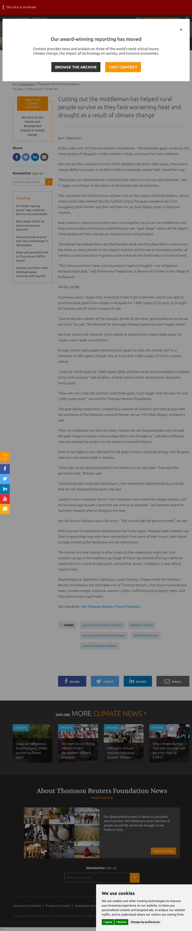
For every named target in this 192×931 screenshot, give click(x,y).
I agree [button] (108, 921)
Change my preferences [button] (145, 921)
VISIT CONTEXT (123, 67)
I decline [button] (121, 921)
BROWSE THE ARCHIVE (76, 67)
